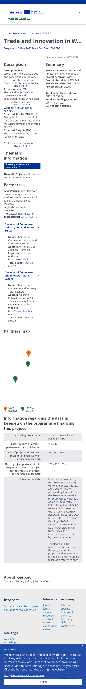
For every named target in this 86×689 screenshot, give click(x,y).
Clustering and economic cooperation (17, 166)
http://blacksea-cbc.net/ (18, 109)
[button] (28, 364)
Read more (20, 85)
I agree (43, 682)
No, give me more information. (24, 675)
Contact (8, 581)
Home (7, 33)
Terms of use (42, 581)
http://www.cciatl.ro (19, 259)
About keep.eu (18, 577)
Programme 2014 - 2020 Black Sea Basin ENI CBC (32, 48)
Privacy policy (24, 581)
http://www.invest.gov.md (19, 213)
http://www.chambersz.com (22, 312)
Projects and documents (27, 33)
